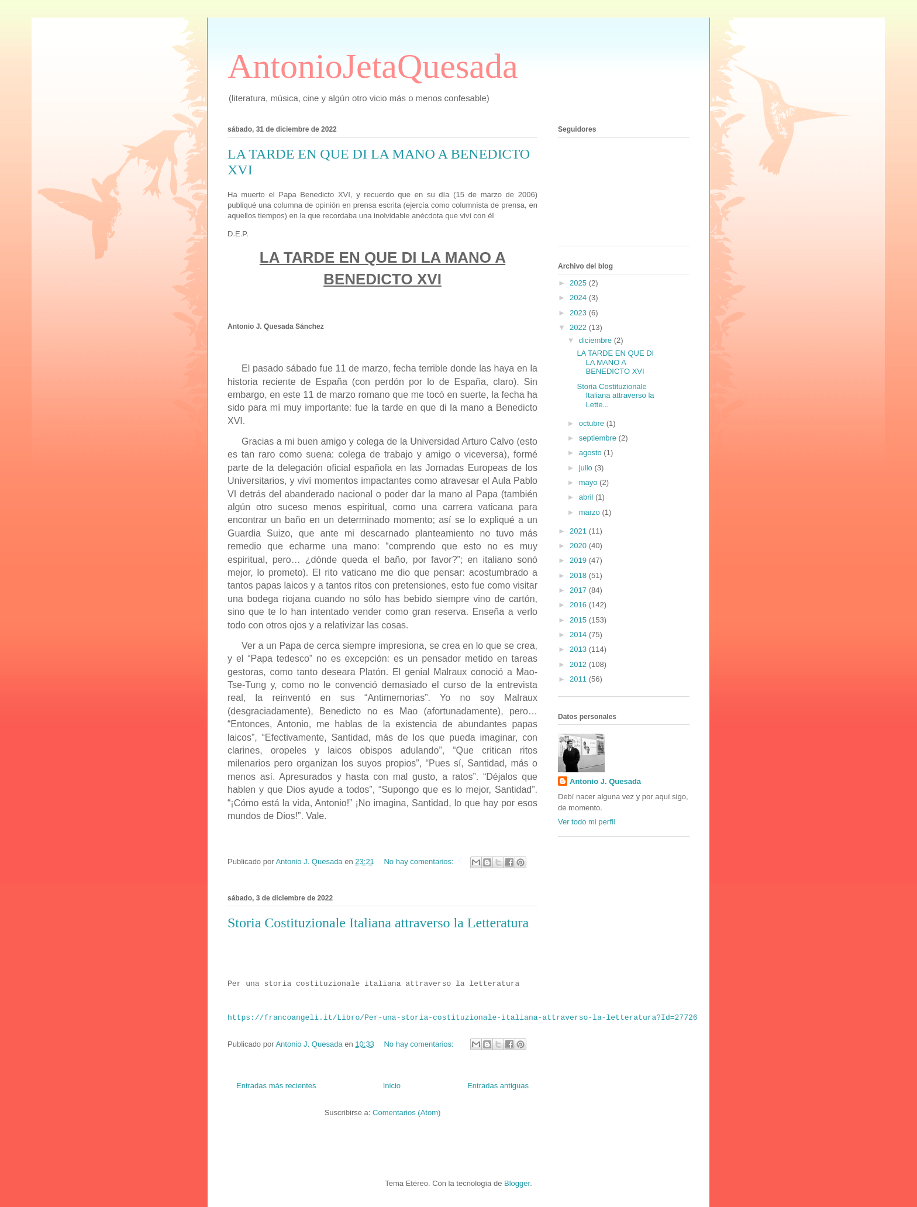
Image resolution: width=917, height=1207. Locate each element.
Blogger (517, 1183)
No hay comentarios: (420, 861)
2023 (579, 312)
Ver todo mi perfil (586, 821)
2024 (579, 297)
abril (587, 497)
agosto (591, 452)
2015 (579, 619)
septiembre (599, 438)
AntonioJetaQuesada (372, 66)
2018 (579, 575)
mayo (589, 482)
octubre (592, 423)
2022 (579, 327)
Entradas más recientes (276, 1085)
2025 (579, 282)
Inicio (392, 1085)
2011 (579, 679)
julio (587, 467)
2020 (579, 545)
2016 (579, 604)
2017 (579, 590)
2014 (579, 634)
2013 (579, 649)
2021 (579, 531)
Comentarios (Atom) (406, 1112)
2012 (579, 664)
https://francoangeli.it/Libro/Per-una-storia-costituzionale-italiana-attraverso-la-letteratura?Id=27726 (462, 1017)
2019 (579, 560)
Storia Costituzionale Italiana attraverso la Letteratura (378, 922)
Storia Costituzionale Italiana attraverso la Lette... (615, 395)
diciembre (596, 340)
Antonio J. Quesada (605, 781)
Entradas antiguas (498, 1085)
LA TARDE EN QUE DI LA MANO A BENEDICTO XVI (615, 362)
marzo (590, 512)
